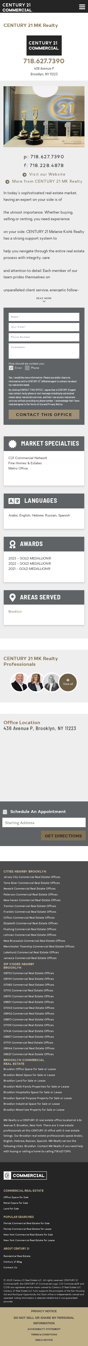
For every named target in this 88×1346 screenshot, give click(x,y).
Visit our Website (44, 174)
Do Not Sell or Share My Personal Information (44, 1320)
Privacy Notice (44, 1311)
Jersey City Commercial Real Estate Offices (32, 877)
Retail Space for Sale (16, 1202)
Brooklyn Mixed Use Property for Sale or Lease (34, 1109)
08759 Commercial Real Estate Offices (29, 978)
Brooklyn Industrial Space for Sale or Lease (32, 1103)
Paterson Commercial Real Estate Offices (31, 894)
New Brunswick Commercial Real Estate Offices (34, 940)
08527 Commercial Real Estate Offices (29, 1054)
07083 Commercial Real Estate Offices (29, 984)
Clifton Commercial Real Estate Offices (29, 917)
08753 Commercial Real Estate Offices (29, 973)
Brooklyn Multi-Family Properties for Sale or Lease (36, 1086)
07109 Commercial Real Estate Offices (29, 1025)
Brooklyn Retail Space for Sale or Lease (29, 1075)
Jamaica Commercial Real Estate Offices (30, 958)
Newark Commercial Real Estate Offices (30, 888)
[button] (44, 812)
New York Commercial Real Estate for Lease (29, 1240)
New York (36, 1125)
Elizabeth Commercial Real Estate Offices (31, 923)
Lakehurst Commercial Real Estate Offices (31, 952)
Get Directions (63, 836)
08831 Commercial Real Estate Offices (29, 1002)
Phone (35, 368)
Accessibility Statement (44, 1329)
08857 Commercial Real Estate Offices (29, 1036)
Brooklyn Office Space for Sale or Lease (30, 1069)
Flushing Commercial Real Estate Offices (30, 929)
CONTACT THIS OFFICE (44, 414)
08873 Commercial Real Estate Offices (29, 1019)
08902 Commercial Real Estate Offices (29, 1013)
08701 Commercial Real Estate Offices (29, 996)
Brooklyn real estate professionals (42, 1135)
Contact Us (10, 1267)
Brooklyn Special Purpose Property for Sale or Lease (38, 1098)
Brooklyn (15, 612)
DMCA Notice (44, 1340)
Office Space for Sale (16, 1197)
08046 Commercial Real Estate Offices (29, 1048)
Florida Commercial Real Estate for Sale (27, 1223)
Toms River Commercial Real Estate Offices (32, 883)
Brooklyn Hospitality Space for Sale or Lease (33, 1092)
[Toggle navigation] (82, 4)
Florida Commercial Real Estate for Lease (27, 1228)
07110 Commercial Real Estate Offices (28, 990)
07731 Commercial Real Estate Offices (28, 1042)
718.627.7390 (44, 60)
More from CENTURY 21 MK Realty (44, 182)
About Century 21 (16, 1248)
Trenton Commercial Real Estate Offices (30, 906)
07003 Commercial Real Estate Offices (29, 1008)
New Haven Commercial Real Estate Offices (32, 900)
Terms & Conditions (44, 1334)
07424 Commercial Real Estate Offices (29, 1031)
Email (18, 368)
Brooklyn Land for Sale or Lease (25, 1080)
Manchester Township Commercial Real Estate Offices (39, 946)
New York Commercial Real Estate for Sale (28, 1234)
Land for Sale (11, 1208)
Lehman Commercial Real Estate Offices (30, 935)
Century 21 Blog (13, 1261)
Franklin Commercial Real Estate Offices (30, 911)
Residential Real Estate (17, 1256)
